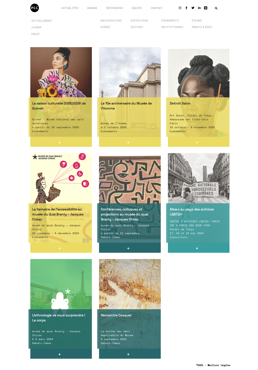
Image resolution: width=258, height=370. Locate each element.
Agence (92, 8)
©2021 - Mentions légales (213, 365)
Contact (157, 8)
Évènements (170, 20)
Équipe (137, 8)
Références (114, 8)
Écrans (197, 20)
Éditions (137, 26)
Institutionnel (172, 26)
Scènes (105, 26)
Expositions (139, 20)
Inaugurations (111, 20)
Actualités (70, 8)
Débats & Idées (202, 26)
